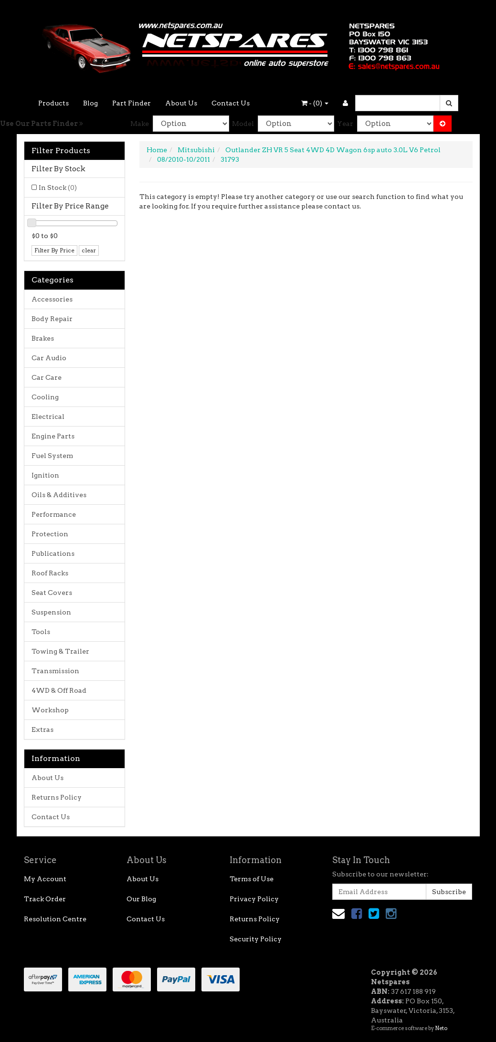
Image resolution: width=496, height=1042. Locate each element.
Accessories (52, 299)
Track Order (45, 899)
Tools (41, 632)
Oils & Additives (59, 495)
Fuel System (52, 455)
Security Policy (256, 939)
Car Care (47, 377)
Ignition (45, 475)
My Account (45, 879)
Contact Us (230, 103)
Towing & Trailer (60, 651)
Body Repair (52, 319)
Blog (90, 103)
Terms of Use (252, 879)
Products (53, 103)
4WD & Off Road (59, 690)
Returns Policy (57, 797)
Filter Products (61, 150)
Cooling (45, 397)
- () (314, 103)
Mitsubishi (196, 150)
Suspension (51, 612)
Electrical (48, 416)
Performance (54, 514)
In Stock (58, 187)
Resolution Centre (55, 919)
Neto (441, 1028)
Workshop (50, 710)
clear (89, 250)
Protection (50, 534)
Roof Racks (50, 573)
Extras (42, 729)
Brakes (43, 338)
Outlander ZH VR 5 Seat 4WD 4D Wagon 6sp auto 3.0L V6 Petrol (333, 150)
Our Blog (141, 899)
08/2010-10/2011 (183, 159)
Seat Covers (52, 592)
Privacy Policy (254, 899)
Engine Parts (53, 436)
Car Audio (49, 358)
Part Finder (131, 103)
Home (157, 150)
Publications (53, 553)
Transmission (55, 671)
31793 (230, 159)
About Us (181, 103)
